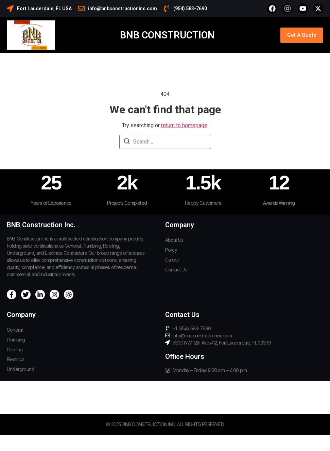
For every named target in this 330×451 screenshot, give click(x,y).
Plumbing (16, 340)
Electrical (15, 359)
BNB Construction (167, 35)
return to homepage (184, 125)
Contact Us (176, 269)
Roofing (14, 349)
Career (172, 260)
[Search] (127, 142)
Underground (20, 369)
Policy (171, 250)
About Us (174, 240)
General (14, 330)
